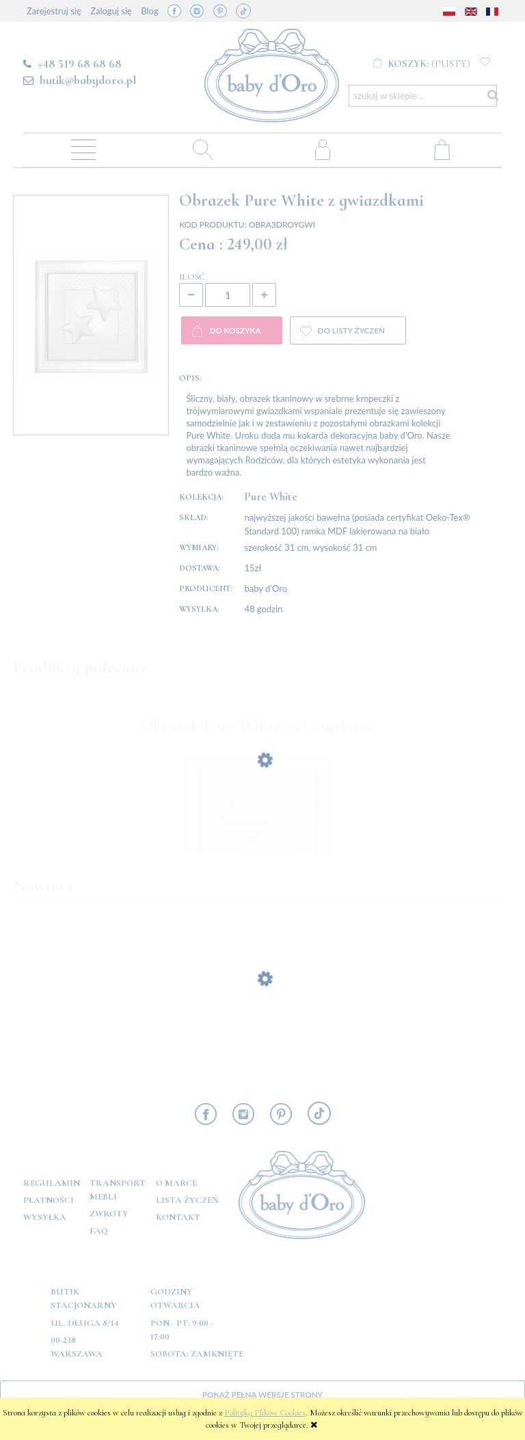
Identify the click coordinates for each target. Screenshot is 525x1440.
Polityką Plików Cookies (265, 1412)
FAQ (99, 1230)
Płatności (48, 1200)
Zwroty (109, 1213)
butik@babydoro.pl (88, 79)
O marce (176, 1183)
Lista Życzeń (187, 1200)
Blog (149, 10)
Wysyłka (44, 1217)
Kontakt (178, 1217)
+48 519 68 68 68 (80, 63)
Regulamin (51, 1183)
